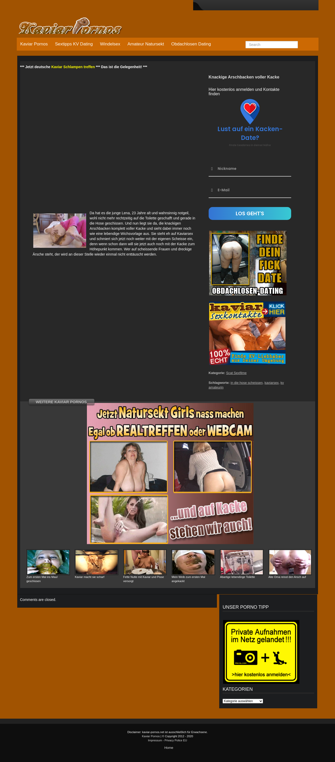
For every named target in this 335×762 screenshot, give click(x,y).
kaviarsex (272, 383)
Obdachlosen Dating (191, 44)
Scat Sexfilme (236, 373)
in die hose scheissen (247, 383)
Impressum (155, 740)
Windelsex (110, 44)
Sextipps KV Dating (74, 44)
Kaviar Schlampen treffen (73, 67)
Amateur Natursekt (145, 44)
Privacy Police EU (176, 740)
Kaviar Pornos (34, 44)
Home (168, 748)
